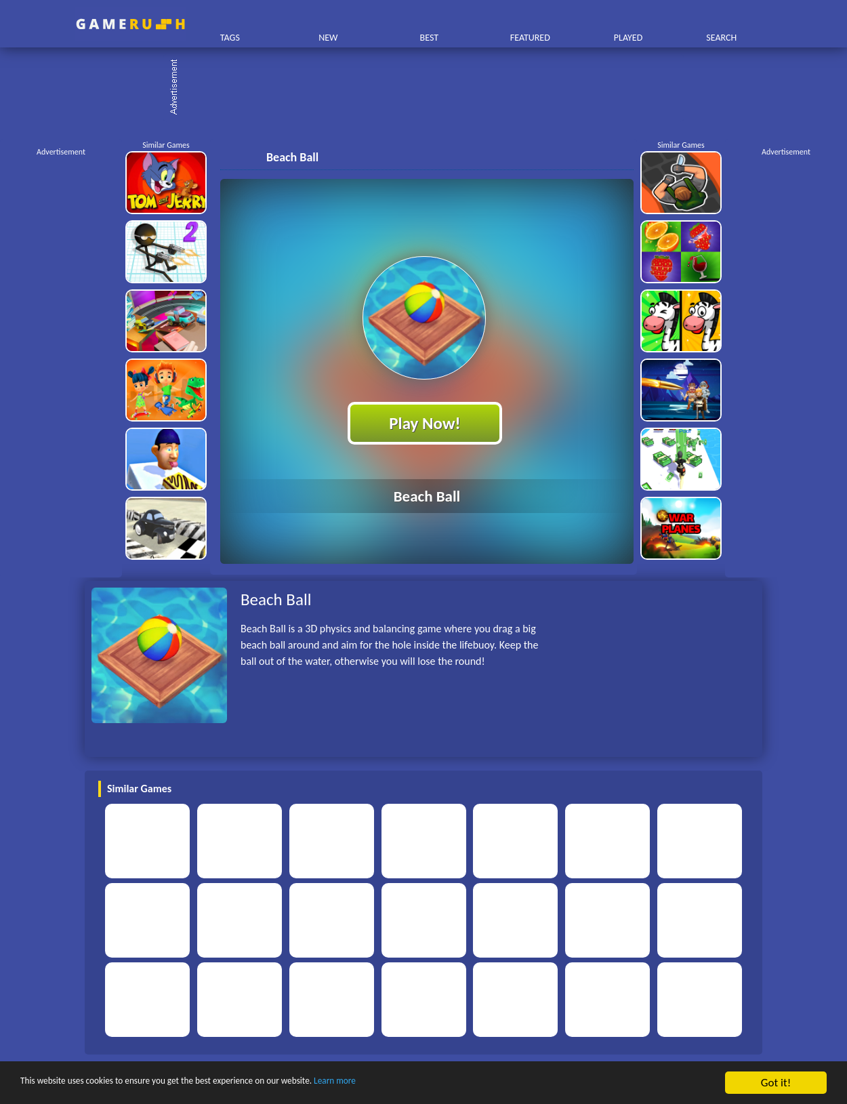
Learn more (423, 1083)
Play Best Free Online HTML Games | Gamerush (130, 24)
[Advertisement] (430, 88)
